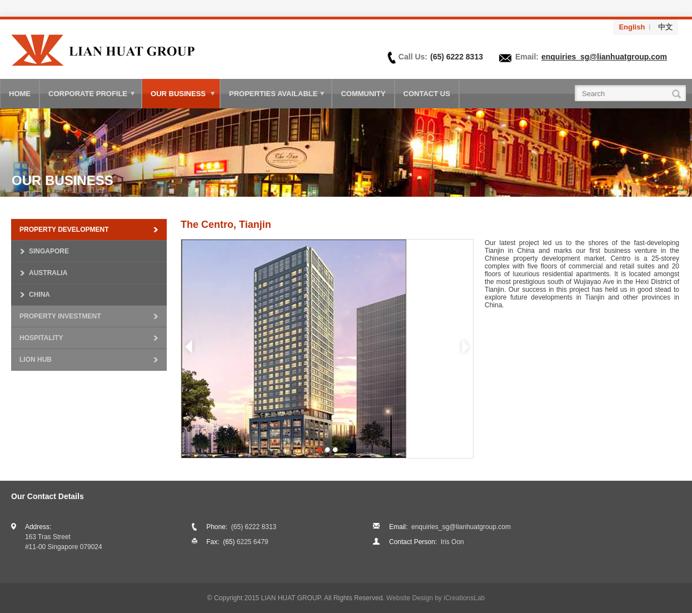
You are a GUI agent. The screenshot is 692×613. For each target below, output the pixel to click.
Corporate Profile (87, 93)
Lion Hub (35, 359)
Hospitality (41, 338)
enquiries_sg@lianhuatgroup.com (604, 56)
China (39, 294)
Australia (48, 273)
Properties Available (273, 93)
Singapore (49, 251)
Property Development (63, 229)
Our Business (178, 93)
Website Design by (435, 598)
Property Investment (60, 316)
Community (363, 93)
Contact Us (427, 93)
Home (20, 93)
